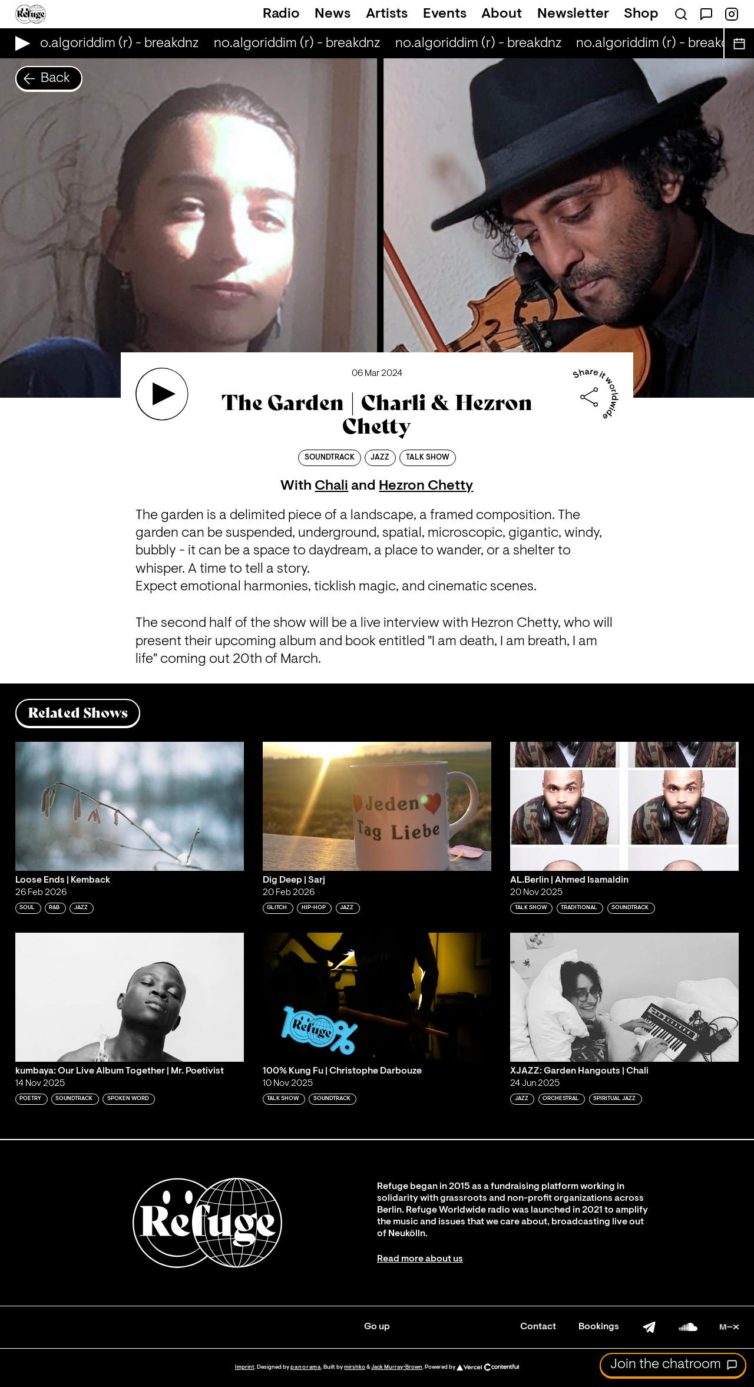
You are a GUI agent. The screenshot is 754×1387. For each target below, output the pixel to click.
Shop (641, 14)
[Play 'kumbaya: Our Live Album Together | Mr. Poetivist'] (129, 997)
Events (445, 14)
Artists (387, 14)
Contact (538, 1327)
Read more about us (420, 1259)
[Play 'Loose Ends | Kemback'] (129, 806)
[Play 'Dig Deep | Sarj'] (377, 806)
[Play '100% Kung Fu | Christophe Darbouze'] (377, 997)
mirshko (354, 1367)
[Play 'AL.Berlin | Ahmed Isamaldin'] (624, 806)
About (501, 14)
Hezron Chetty (426, 486)
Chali (331, 486)
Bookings (598, 1327)
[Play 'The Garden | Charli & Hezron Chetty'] (161, 394)
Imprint (244, 1367)
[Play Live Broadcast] (19, 43)
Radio (281, 14)
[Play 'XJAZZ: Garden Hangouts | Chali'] (624, 997)
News (332, 14)
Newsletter (573, 14)
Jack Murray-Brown (396, 1367)
